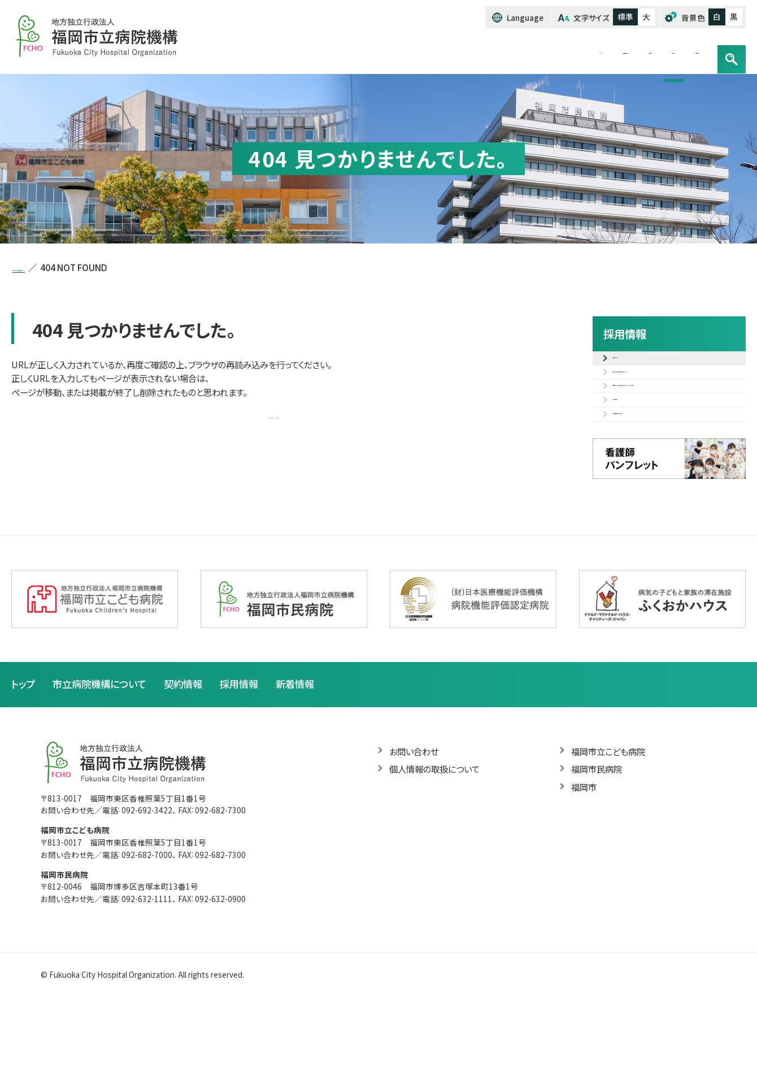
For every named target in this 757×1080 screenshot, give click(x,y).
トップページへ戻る (273, 418)
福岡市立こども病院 (610, 829)
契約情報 (557, 51)
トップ (405, 51)
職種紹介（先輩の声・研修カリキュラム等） (676, 424)
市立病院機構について (478, 51)
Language (525, 17)
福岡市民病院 (598, 847)
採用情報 (612, 51)
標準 (625, 17)
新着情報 (307, 761)
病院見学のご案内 (649, 484)
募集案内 (632, 365)
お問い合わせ (674, 51)
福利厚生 (632, 458)
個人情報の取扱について (437, 847)
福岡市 (584, 866)
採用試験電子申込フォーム (666, 391)
